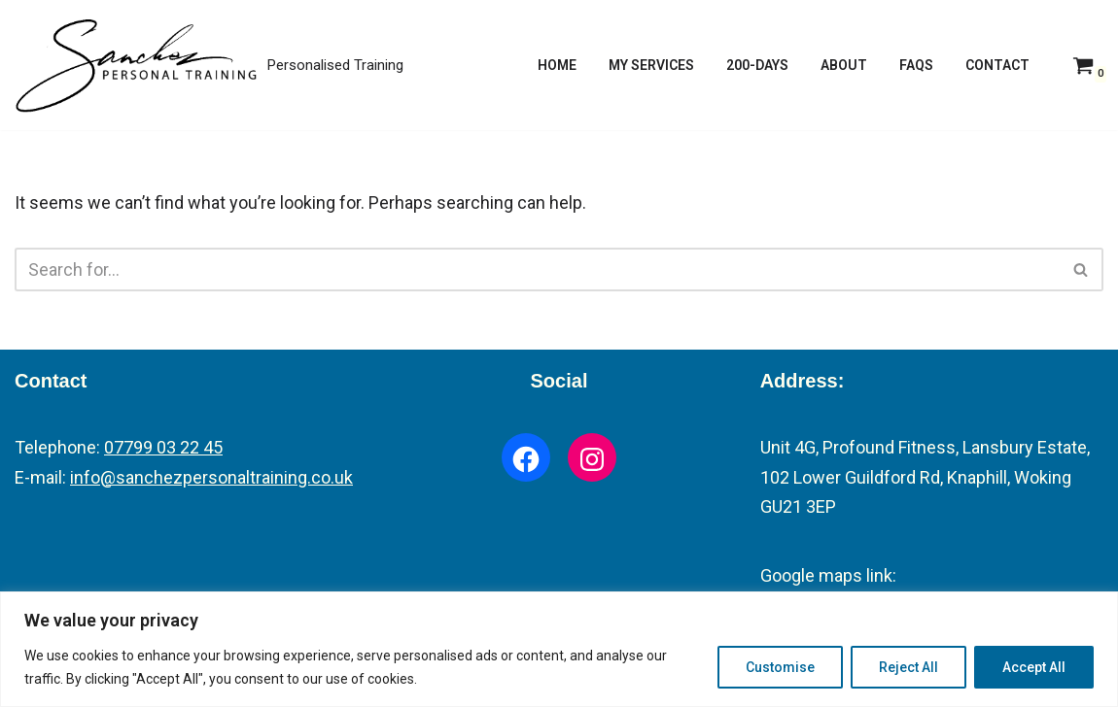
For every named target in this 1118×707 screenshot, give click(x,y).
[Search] (537, 269)
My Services (651, 65)
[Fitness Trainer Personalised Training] (209, 65)
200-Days (757, 65)
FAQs (916, 65)
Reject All (908, 667)
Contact (997, 65)
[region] (559, 649)
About (844, 65)
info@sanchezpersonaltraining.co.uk (211, 477)
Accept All (1034, 667)
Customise (780, 667)
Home (557, 65)
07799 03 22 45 (163, 447)
